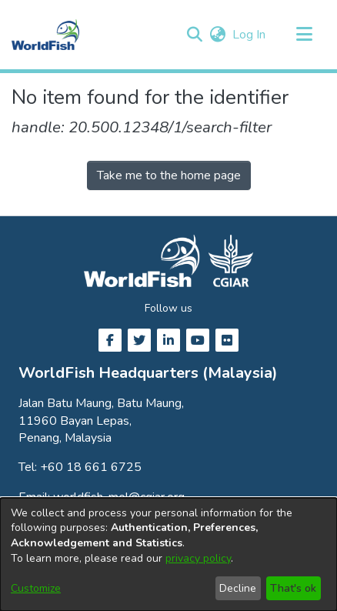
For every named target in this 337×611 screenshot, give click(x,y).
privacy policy (198, 558)
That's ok (293, 588)
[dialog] (168, 554)
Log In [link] (249, 34)
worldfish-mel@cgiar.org (119, 497)
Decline (237, 588)
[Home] (45, 34)
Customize (36, 588)
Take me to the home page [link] (169, 175)
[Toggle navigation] (303, 34)
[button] (194, 34)
